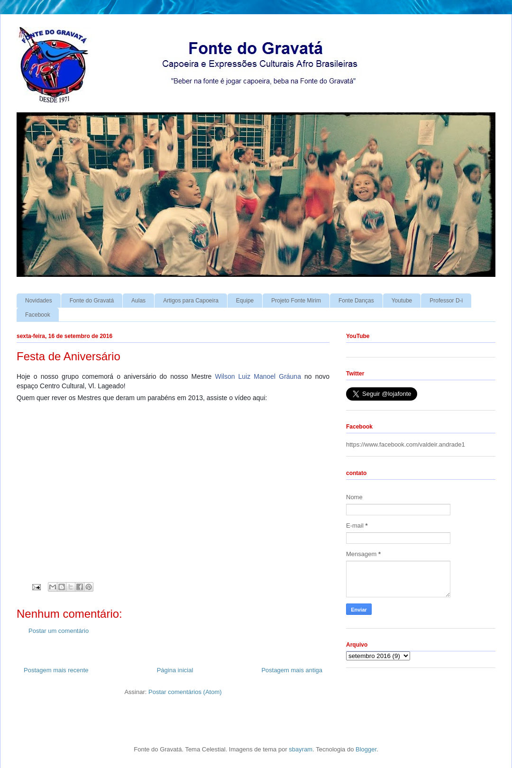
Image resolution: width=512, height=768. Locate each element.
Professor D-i (446, 300)
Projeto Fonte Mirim (296, 300)
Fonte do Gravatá (92, 300)
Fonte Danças (356, 300)
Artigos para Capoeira (191, 300)
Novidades (38, 300)
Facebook (37, 314)
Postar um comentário (58, 630)
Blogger (366, 749)
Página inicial (175, 670)
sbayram (300, 749)
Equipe (245, 300)
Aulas (138, 300)
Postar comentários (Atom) (185, 691)
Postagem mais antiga (291, 670)
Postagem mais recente (56, 670)
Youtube (402, 300)
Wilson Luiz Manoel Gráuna (258, 376)
